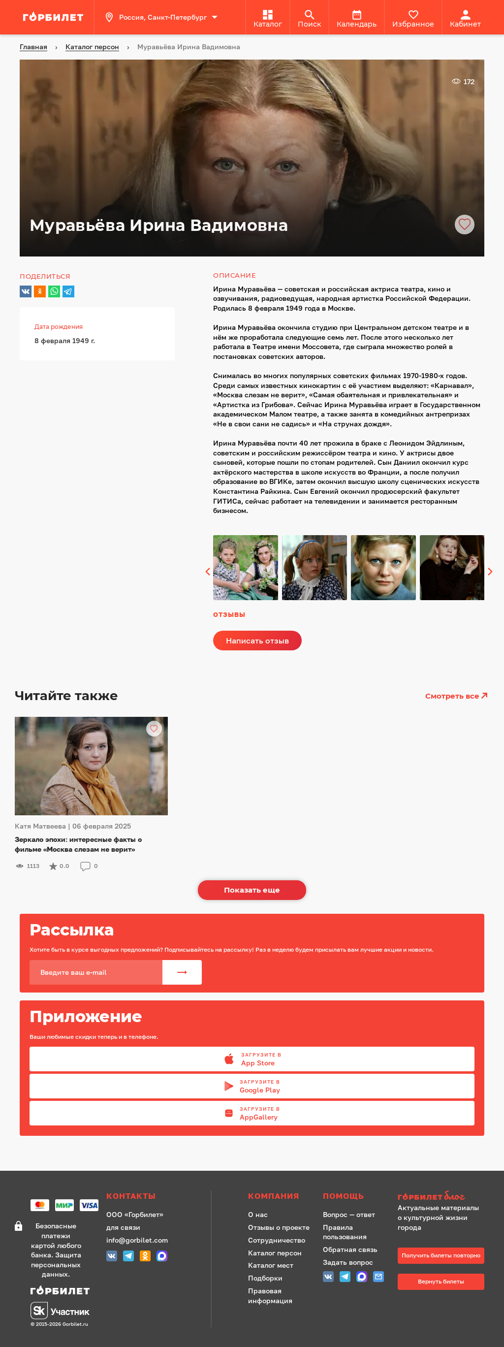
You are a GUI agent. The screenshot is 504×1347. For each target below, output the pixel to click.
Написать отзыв (257, 640)
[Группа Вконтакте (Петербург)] (111, 1257)
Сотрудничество (276, 1240)
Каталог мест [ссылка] (270, 1265)
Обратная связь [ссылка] (350, 1249)
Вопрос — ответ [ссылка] (349, 1214)
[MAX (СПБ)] (162, 1257)
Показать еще (252, 890)
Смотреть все (457, 696)
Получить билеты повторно (441, 1255)
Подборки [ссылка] (265, 1278)
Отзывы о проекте (279, 1227)
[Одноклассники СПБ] (145, 1257)
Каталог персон (275, 1253)
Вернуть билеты (441, 1281)
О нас (258, 1214)
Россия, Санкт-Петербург (161, 17)
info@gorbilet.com (137, 1240)
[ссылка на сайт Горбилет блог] (441, 1196)
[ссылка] (55, 17)
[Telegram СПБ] (128, 1257)
